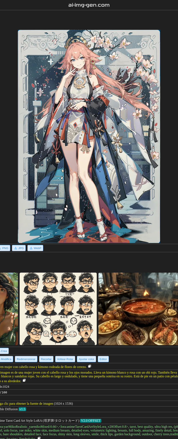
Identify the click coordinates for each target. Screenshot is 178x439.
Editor (103, 359)
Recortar (46, 359)
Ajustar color (86, 359)
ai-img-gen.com (89, 5)
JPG (19, 248)
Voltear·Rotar (65, 359)
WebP (35, 248)
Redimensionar (26, 359)
